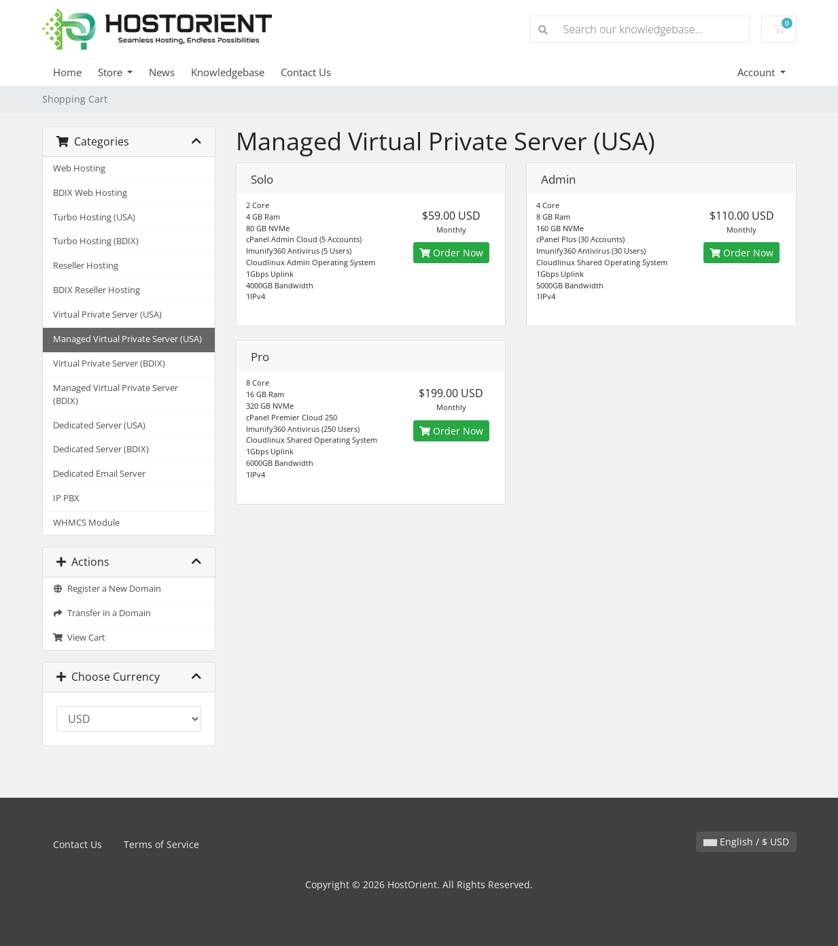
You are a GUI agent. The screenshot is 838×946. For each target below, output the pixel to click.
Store (111, 72)
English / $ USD (746, 841)
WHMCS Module (86, 522)
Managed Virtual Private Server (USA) (127, 339)
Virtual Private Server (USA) (107, 314)
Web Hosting (79, 168)
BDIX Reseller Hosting (96, 290)
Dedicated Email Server (99, 473)
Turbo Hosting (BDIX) (96, 241)
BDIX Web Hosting (90, 193)
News (162, 72)
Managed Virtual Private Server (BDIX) (115, 394)
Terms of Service (161, 844)
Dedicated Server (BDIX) (101, 449)
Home (67, 72)
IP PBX (66, 498)
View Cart (79, 637)
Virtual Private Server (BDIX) (109, 363)
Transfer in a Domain (102, 613)
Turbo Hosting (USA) (94, 217)
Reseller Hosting (85, 265)
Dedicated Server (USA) (99, 425)
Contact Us (306, 72)
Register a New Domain (107, 588)
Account (757, 72)
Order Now (451, 252)
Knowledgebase (227, 72)
